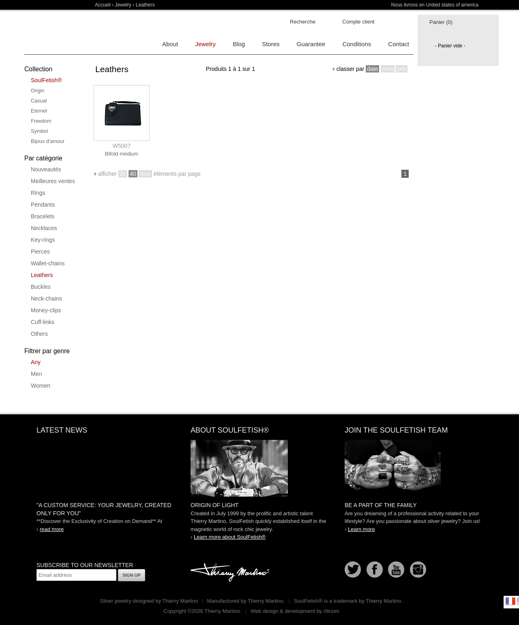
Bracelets (42, 216)
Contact (398, 44)
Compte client (358, 22)
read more (52, 529)
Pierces (40, 251)
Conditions (356, 44)
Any (36, 362)
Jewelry (123, 5)
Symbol (39, 131)
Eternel (39, 111)
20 (123, 174)
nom (387, 69)
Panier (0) (441, 22)
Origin (38, 91)
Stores (270, 44)
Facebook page (375, 569)
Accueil (103, 5)
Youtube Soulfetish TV (396, 569)
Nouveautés (46, 169)
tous (145, 174)
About (170, 44)
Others (39, 334)
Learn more (361, 529)
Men (36, 374)
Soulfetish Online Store (52, 32)
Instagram (418, 569)
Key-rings (43, 240)
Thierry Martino (231, 572)
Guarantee (311, 44)
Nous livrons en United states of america (434, 5)
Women (40, 385)
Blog (239, 44)
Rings (38, 193)
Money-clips (46, 310)
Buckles (41, 287)
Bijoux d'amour (47, 141)
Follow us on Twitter (353, 569)
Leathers (42, 275)
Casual (39, 101)
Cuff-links (42, 322)
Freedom (41, 121)
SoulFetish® (46, 80)
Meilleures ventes (53, 181)
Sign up (131, 575)
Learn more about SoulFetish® (230, 537)
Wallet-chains (48, 263)
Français (510, 601)
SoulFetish (259, 468)
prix (401, 69)
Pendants (43, 204)
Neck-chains (46, 298)
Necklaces (44, 228)
